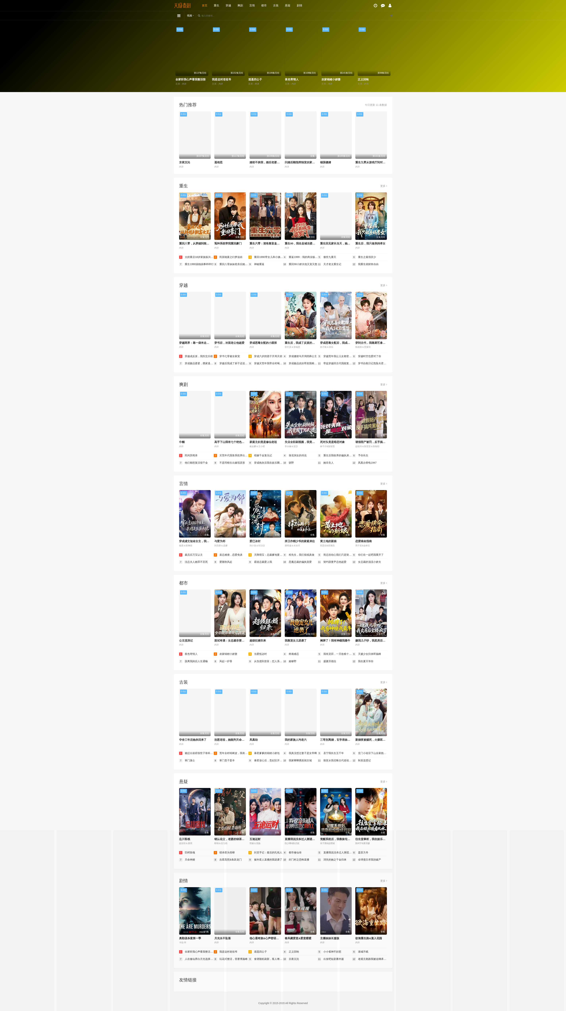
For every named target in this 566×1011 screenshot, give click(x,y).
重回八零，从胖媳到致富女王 (197, 243)
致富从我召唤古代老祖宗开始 (335, 760)
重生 (216, 5)
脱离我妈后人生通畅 (193, 661)
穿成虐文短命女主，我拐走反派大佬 (201, 541)
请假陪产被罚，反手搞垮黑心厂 (374, 441)
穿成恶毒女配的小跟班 (263, 342)
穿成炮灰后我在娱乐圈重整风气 (265, 462)
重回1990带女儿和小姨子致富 (265, 257)
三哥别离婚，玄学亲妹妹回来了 (339, 739)
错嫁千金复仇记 (260, 455)
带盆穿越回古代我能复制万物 (335, 363)
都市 (264, 5)
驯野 (288, 462)
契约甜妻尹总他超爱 (332, 562)
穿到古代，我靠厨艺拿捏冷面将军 (375, 342)
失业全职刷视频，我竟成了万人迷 (305, 441)
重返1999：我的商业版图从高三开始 (300, 257)
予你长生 (360, 455)
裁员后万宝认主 (191, 555)
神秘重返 (256, 264)
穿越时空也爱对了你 (366, 356)
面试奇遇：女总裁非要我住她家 (233, 640)
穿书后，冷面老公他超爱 (229, 342)
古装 (276, 5)
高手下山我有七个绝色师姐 (230, 441)
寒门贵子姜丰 (224, 760)
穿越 (228, 5)
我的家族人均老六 (296, 739)
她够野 (290, 661)
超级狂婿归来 (258, 640)
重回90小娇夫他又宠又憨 (300, 264)
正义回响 (363, 79)
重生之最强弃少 (364, 257)
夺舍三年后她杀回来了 (192, 739)
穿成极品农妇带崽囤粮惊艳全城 (300, 363)
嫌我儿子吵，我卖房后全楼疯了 (374, 640)
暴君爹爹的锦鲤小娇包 (264, 753)
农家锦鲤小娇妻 (331, 79)
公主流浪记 (186, 640)
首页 (204, 5)
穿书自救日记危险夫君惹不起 (369, 363)
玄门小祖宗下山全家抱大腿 (369, 753)
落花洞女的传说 (295, 455)
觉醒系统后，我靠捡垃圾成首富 (339, 839)
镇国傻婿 (325, 162)
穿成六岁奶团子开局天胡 (265, 356)
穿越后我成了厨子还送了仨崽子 (231, 363)
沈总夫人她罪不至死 (193, 562)
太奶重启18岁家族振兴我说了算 (196, 257)
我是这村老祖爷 (221, 79)
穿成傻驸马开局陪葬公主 (300, 356)
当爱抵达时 (257, 654)
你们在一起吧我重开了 (368, 555)
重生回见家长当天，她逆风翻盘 (339, 243)
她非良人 (326, 462)
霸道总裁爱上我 (260, 562)
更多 (383, 185)
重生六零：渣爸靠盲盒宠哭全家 (269, 243)
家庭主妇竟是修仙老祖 (263, 441)
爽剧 (240, 5)
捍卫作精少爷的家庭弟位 (300, 541)
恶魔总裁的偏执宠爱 (297, 562)
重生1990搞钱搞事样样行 (196, 264)
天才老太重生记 (329, 264)
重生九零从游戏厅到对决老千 (373, 162)
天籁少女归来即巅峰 (366, 654)
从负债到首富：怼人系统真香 (265, 661)
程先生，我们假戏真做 (298, 555)
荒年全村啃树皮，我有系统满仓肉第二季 (231, 753)
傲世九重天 (327, 257)
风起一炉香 (223, 661)
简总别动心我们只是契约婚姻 (335, 555)
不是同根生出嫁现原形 (229, 462)
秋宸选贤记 (361, 760)
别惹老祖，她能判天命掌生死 (232, 739)
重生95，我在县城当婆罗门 (301, 243)
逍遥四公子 (255, 79)
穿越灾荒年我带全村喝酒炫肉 (265, 363)
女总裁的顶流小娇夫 (366, 562)
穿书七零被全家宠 (227, 356)
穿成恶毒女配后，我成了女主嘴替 (340, 342)
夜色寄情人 (292, 79)
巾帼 (182, 441)
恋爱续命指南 (363, 541)
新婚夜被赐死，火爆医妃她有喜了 (375, 739)
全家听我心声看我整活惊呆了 (193, 79)
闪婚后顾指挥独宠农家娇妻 (301, 162)
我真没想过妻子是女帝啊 (300, 753)
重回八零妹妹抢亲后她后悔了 (231, 264)
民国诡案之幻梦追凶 (228, 257)
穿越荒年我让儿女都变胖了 (335, 356)
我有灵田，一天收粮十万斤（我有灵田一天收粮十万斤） (335, 654)
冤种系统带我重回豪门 (228, 243)
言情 (252, 5)
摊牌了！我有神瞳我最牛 (335, 640)
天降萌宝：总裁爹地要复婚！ (265, 555)
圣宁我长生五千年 (331, 753)
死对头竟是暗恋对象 (332, 441)
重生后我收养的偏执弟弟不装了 (335, 455)
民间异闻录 (188, 455)
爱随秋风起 (223, 562)
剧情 (299, 5)
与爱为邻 (219, 541)
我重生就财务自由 (365, 264)
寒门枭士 (187, 760)
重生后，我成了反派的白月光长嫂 (305, 342)
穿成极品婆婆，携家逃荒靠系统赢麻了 (196, 363)
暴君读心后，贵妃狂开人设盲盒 (265, 760)
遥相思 (218, 162)
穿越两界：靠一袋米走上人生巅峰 (199, 342)
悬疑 (287, 5)
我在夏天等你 (363, 661)
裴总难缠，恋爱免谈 (228, 555)
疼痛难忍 (291, 654)
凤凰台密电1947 (364, 462)
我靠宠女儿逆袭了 (296, 640)
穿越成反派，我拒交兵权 (196, 356)
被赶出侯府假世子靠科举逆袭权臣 (196, 753)
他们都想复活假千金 (193, 462)
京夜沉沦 (184, 162)
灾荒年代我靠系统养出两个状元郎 (231, 455)
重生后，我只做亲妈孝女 (370, 243)
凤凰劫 (254, 739)
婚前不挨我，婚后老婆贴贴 (266, 162)
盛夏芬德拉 (327, 661)
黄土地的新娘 (328, 541)
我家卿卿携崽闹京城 (297, 760)
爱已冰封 (255, 541)
